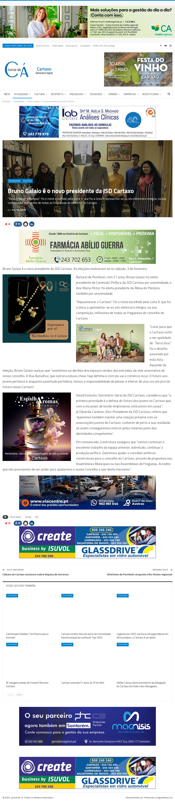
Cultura (39, 94)
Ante (10, 695)
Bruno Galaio (16, 517)
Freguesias (76, 94)
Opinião (113, 94)
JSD (36, 517)
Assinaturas (72, 45)
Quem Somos (43, 45)
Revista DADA (150, 94)
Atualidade (21, 94)
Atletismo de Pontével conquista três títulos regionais (139, 574)
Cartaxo (28, 517)
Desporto (57, 94)
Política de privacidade (104, 45)
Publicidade (57, 45)
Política (27, 180)
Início (7, 94)
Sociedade (96, 94)
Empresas (130, 94)
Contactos (85, 45)
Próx (20, 695)
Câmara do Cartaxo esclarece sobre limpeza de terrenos (36, 574)
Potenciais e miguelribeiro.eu (158, 797)
